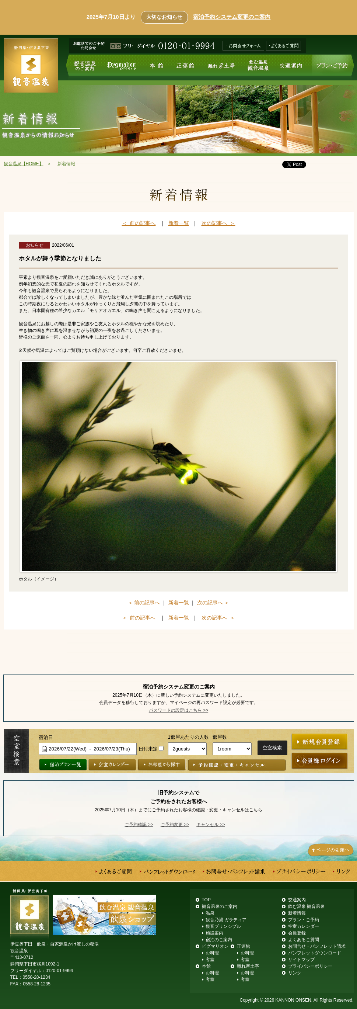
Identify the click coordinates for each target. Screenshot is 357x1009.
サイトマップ (301, 959)
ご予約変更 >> (175, 824)
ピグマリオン (121, 67)
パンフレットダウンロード (314, 953)
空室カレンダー (303, 926)
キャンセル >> (210, 824)
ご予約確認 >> (139, 824)
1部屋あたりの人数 (188, 737)
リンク (294, 972)
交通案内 (294, 67)
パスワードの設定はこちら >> (178, 710)
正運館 (185, 67)
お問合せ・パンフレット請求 (317, 946)
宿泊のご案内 (219, 939)
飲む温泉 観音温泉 (259, 67)
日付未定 (148, 749)
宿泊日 (46, 737)
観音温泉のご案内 (83, 67)
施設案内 (214, 933)
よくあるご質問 (303, 939)
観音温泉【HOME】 (23, 163)
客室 (210, 959)
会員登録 (297, 933)
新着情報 (297, 913)
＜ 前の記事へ (139, 223)
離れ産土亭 (221, 67)
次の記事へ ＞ (218, 223)
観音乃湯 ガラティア (226, 919)
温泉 (210, 913)
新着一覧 (178, 223)
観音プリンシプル (223, 926)
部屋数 (220, 737)
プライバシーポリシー (310, 966)
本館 (157, 67)
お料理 (212, 953)
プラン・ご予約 (333, 67)
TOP (206, 899)
